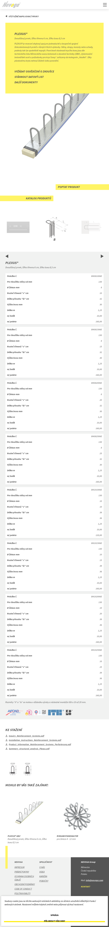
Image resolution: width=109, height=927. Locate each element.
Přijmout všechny (54, 920)
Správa (54, 915)
